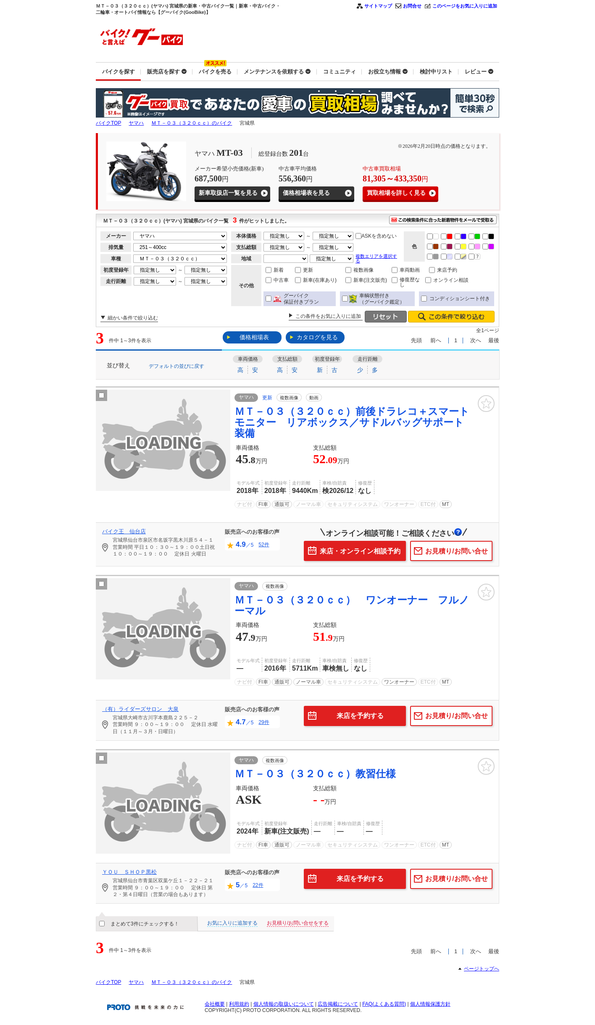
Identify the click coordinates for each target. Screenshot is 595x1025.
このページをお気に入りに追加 (464, 5)
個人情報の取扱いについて (283, 1004)
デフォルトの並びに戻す (176, 366)
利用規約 (239, 1004)
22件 (258, 885)
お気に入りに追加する (232, 923)
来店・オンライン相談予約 (360, 551)
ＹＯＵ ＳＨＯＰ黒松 (129, 872)
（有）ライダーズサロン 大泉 (140, 709)
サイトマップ (378, 5)
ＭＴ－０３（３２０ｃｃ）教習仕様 (315, 773)
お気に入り (486, 403)
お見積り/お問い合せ (456, 551)
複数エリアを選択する (376, 258)
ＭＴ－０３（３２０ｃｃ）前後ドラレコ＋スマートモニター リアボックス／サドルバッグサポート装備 (351, 422)
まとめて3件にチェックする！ (145, 924)
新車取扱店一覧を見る (228, 193)
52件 (263, 545)
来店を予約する (360, 715)
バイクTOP (108, 123)
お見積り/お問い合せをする (298, 923)
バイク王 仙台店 (124, 531)
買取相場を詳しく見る (396, 193)
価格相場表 (254, 337)
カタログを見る (317, 337)
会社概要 (215, 1004)
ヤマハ (136, 123)
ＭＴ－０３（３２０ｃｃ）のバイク (191, 123)
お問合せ (412, 5)
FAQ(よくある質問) (384, 1004)
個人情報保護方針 (430, 1004)
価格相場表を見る (306, 193)
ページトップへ (481, 969)
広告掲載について (338, 1004)
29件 (263, 722)
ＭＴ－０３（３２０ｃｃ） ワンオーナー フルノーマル (351, 605)
